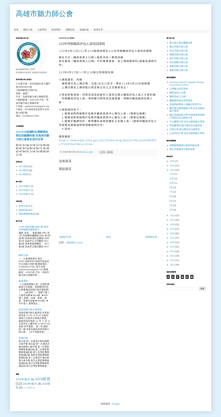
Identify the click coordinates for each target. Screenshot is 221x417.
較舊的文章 (151, 237)
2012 (172, 260)
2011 (172, 264)
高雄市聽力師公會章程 (30, 309)
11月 (171, 178)
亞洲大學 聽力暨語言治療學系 (184, 129)
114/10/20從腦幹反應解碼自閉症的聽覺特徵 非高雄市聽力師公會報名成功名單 (32, 135)
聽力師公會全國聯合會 (180, 43)
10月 (171, 183)
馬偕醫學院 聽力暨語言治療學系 (185, 125)
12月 (171, 174)
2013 (172, 256)
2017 (172, 238)
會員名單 (98, 29)
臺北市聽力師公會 (178, 46)
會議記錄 (23, 338)
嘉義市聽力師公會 (178, 66)
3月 (171, 205)
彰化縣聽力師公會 (178, 62)
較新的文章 (65, 237)
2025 (172, 161)
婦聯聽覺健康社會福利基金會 (184, 145)
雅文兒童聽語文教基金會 (182, 149)
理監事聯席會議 (27, 214)
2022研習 (23, 170)
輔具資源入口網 (177, 92)
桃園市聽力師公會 (178, 54)
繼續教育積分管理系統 (180, 100)
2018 (172, 233)
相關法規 (70, 29)
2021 (172, 220)
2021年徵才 (24, 186)
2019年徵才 (23, 379)
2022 (172, 215)
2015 (172, 246)
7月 (171, 192)
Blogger (116, 403)
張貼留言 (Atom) (74, 242)
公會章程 (42, 29)
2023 (172, 170)
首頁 (16, 29)
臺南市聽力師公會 (178, 70)
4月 (171, 201)
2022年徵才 (24, 190)
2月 (171, 210)
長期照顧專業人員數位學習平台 (185, 104)
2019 (172, 229)
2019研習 (42, 379)
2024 (172, 165)
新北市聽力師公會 (178, 50)
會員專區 (56, 29)
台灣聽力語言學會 (178, 88)
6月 (171, 196)
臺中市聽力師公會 (178, 58)
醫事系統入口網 (177, 96)
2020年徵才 (30, 383)
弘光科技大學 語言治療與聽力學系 (186, 133)
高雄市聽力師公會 (44, 14)
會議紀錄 (84, 29)
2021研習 (23, 166)
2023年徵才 (24, 194)
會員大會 (23, 206)
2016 (172, 242)
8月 (171, 187)
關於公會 (27, 29)
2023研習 (23, 174)
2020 (172, 224)
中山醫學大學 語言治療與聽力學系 (186, 121)
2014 (172, 251)
